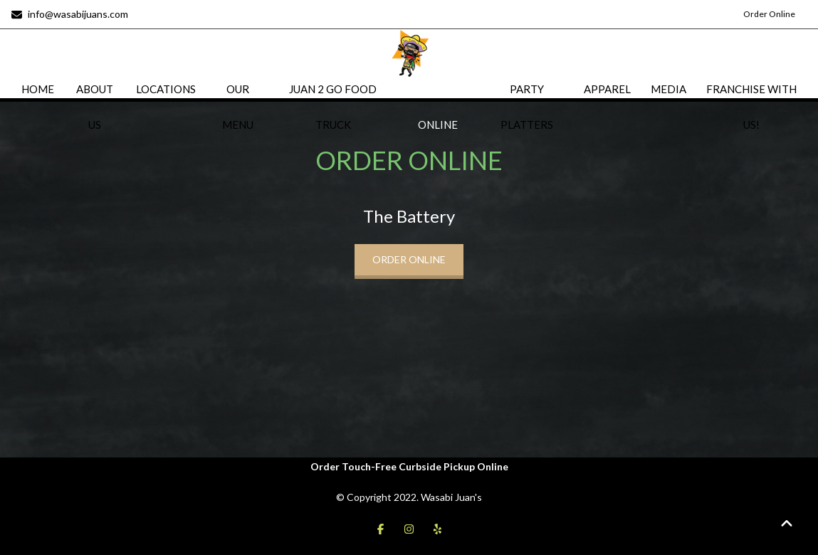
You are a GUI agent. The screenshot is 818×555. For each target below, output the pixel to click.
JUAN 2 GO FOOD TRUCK (333, 107)
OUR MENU (237, 107)
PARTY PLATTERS (526, 107)
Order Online (769, 14)
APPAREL (607, 89)
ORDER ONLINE (438, 107)
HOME (37, 89)
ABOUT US (94, 107)
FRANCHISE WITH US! (751, 107)
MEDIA (668, 89)
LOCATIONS (166, 89)
